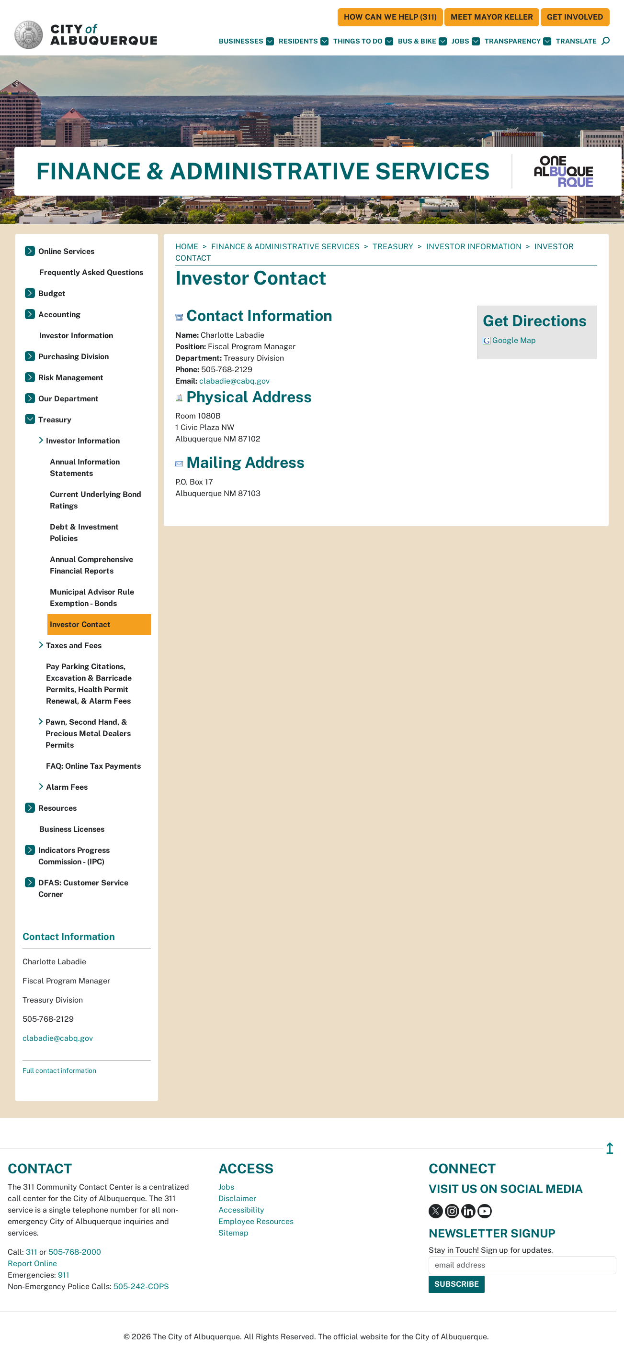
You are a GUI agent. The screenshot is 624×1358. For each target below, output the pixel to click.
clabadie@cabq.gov (234, 381)
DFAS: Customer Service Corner (83, 888)
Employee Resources (256, 1221)
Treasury (393, 246)
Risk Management (70, 377)
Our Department (68, 398)
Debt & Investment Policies (84, 532)
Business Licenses (71, 829)
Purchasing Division (73, 356)
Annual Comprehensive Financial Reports (91, 565)
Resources (57, 808)
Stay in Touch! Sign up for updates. (491, 1250)
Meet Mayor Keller (492, 17)
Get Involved (575, 17)
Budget (52, 293)
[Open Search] (605, 41)
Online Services (66, 251)
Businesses (246, 41)
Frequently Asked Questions (91, 272)
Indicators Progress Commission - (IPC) (74, 856)
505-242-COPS (141, 1286)
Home (186, 246)
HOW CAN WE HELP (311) (390, 17)
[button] (576, 41)
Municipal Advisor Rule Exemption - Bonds (92, 597)
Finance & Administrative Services (285, 246)
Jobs (466, 41)
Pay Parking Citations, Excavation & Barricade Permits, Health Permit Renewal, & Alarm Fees (89, 684)
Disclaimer (237, 1198)
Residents (304, 41)
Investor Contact (80, 624)
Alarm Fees (67, 787)
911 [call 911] (63, 1275)
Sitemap (233, 1232)
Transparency (518, 41)
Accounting (59, 314)
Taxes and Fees (74, 645)
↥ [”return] (609, 1148)
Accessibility (241, 1209)
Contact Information (69, 936)
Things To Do (363, 41)
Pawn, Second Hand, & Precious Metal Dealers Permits (88, 734)
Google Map (514, 340)
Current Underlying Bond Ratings (95, 500)
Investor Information (474, 246)
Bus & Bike (422, 41)
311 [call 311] (31, 1252)
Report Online (32, 1263)
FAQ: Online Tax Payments (93, 766)
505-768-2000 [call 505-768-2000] (74, 1252)
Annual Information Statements (85, 467)
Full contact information (59, 1070)
